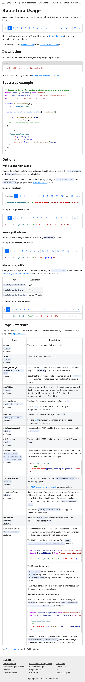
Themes (6, 669)
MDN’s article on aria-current (43, 487)
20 (75, 28)
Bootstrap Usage (36, 666)
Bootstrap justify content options (16, 273)
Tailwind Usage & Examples (14, 666)
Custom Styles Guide (49, 44)
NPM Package (63, 672)
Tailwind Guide (27, 44)
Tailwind (54, 3)
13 (61, 28)
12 (56, 28)
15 (68, 251)
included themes (56, 36)
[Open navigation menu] (3, 3)
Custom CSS (76, 3)
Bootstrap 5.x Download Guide (45, 75)
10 (46, 28)
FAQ (36, 406)
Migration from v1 (10, 672)
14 (66, 28)
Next (78, 196)
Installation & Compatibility (41, 663)
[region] (43, 203)
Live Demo (43, 3)
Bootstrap (64, 3)
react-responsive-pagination (21, 3)
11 (50, 28)
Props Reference (40, 182)
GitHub (33, 672)
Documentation (9, 663)
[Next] (79, 28)
